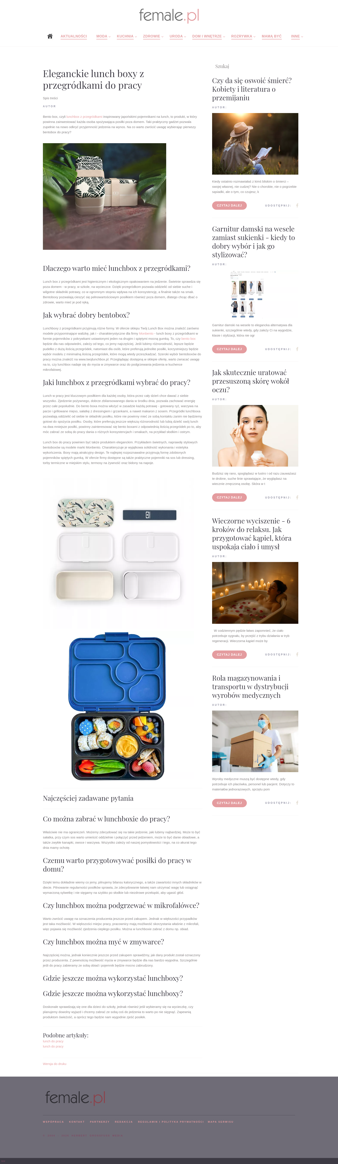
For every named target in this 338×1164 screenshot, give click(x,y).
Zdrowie (151, 36)
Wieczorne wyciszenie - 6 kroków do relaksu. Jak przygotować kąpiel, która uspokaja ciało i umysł (251, 533)
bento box (188, 338)
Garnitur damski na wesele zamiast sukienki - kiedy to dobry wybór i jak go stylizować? (253, 241)
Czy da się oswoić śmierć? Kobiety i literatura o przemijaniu (252, 89)
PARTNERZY (100, 1122)
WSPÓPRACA (53, 1122)
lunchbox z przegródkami (84, 116)
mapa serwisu (221, 1122)
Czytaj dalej (229, 205)
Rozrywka (241, 36)
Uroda (176, 36)
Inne (295, 36)
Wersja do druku (54, 1064)
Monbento (146, 333)
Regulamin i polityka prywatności (171, 1122)
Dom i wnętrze (207, 36)
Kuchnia (125, 36)
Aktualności (74, 36)
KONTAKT (77, 1122)
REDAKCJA (124, 1122)
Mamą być (272, 36)
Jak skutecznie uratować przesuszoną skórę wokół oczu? (250, 381)
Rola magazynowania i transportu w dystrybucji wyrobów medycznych (250, 686)
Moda (101, 36)
